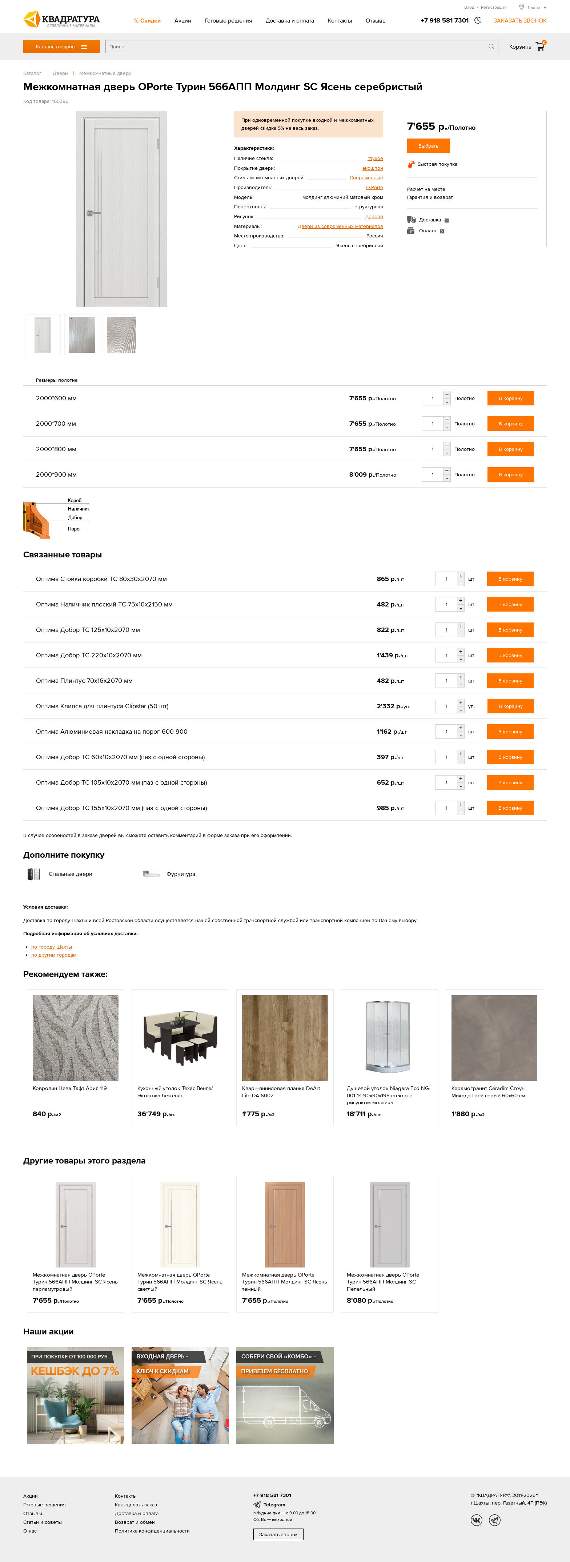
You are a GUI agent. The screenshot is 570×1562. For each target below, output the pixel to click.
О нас (30, 1531)
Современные (366, 177)
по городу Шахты (51, 947)
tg (495, 1520)
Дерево (374, 216)
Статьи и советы (42, 1522)
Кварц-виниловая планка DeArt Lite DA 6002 (281, 1091)
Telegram (274, 1504)
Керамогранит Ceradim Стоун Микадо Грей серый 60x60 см (488, 1091)
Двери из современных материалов (340, 226)
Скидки (150, 20)
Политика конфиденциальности (152, 1531)
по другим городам (53, 955)
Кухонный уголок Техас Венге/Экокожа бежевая (175, 1091)
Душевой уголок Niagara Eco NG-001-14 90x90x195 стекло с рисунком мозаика (389, 1095)
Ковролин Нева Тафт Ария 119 (70, 1088)
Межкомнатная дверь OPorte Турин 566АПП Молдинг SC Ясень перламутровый (75, 1281)
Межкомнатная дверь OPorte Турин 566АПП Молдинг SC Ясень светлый (179, 1281)
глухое (375, 158)
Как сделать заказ (136, 1504)
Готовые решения (228, 20)
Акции (182, 20)
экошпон (372, 168)
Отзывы (376, 20)
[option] (121, 209)
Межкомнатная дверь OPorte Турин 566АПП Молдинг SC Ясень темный (284, 1281)
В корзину (511, 398)
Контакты (340, 20)
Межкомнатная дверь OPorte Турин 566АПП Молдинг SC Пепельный (383, 1281)
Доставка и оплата (290, 20)
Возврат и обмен (135, 1522)
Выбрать (428, 146)
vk (476, 1520)
